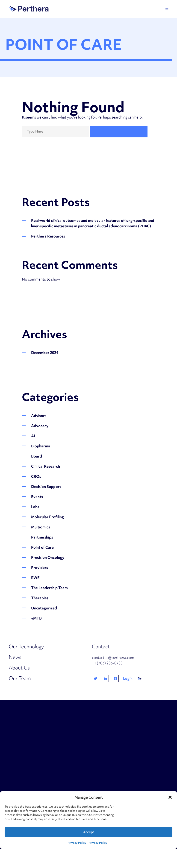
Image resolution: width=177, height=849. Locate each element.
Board (36, 456)
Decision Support (46, 486)
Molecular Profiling (47, 516)
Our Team (20, 678)
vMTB (36, 618)
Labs (35, 506)
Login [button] (128, 678)
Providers (39, 567)
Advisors (38, 415)
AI (33, 435)
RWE (35, 577)
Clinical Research (45, 466)
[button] (170, 797)
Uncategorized (44, 608)
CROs (36, 476)
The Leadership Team (49, 587)
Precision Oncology (47, 557)
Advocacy (39, 425)
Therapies (39, 597)
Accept (88, 832)
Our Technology (26, 646)
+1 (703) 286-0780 (107, 663)
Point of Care (42, 547)
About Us (19, 667)
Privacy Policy (77, 843)
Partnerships (42, 537)
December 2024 (44, 352)
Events (37, 496)
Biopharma (40, 446)
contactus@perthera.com (113, 657)
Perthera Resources (48, 236)
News (15, 657)
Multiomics (40, 527)
